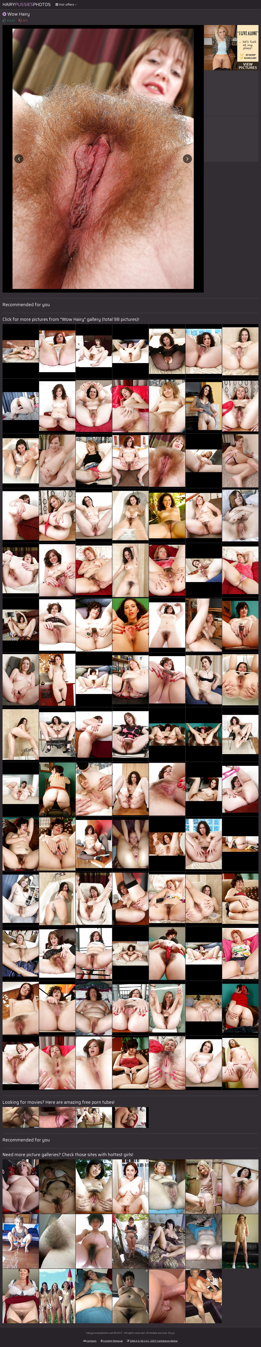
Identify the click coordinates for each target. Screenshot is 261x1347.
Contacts (89, 1341)
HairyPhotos (27, 4)
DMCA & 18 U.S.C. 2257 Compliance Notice (152, 1341)
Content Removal (112, 1341)
